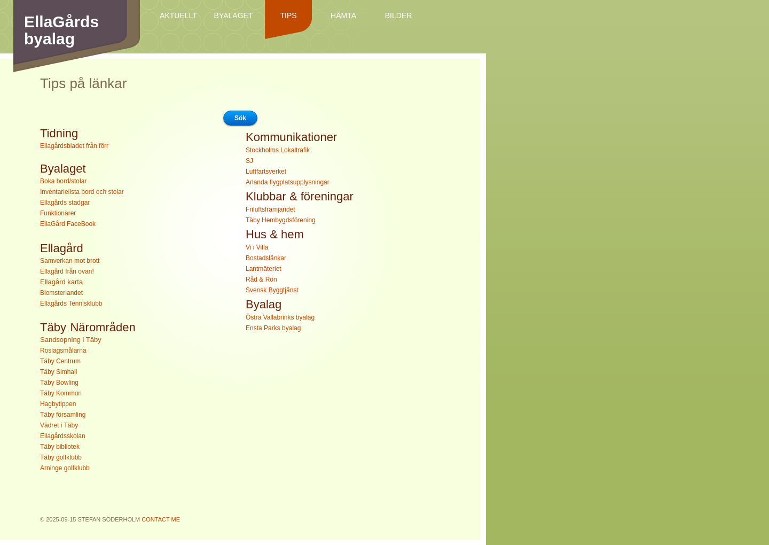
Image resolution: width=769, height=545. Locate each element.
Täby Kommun (61, 393)
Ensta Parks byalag (273, 328)
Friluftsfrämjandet (270, 209)
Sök (240, 118)
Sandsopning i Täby (70, 340)
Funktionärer (58, 213)
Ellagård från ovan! (67, 271)
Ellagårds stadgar (65, 202)
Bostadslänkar (266, 258)
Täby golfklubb (61, 457)
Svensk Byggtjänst (272, 290)
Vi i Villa (257, 247)
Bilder (398, 15)
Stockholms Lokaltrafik (278, 150)
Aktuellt (178, 15)
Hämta (343, 15)
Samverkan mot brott (69, 260)
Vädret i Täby (59, 425)
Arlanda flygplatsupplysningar (287, 182)
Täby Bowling (59, 382)
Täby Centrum (60, 361)
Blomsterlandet (61, 293)
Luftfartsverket (266, 171)
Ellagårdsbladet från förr (74, 146)
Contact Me (161, 519)
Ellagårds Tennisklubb (71, 303)
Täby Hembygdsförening (281, 220)
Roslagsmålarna (63, 350)
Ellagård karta (61, 282)
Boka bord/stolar (63, 181)
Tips (288, 15)
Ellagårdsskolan (62, 436)
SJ (249, 161)
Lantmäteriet (263, 268)
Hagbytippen (58, 404)
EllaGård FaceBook (68, 224)
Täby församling (62, 414)
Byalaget (233, 15)
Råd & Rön (261, 279)
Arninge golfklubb (65, 468)
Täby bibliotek (60, 446)
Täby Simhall (58, 372)
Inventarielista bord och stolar (82, 192)
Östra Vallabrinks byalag (280, 317)
